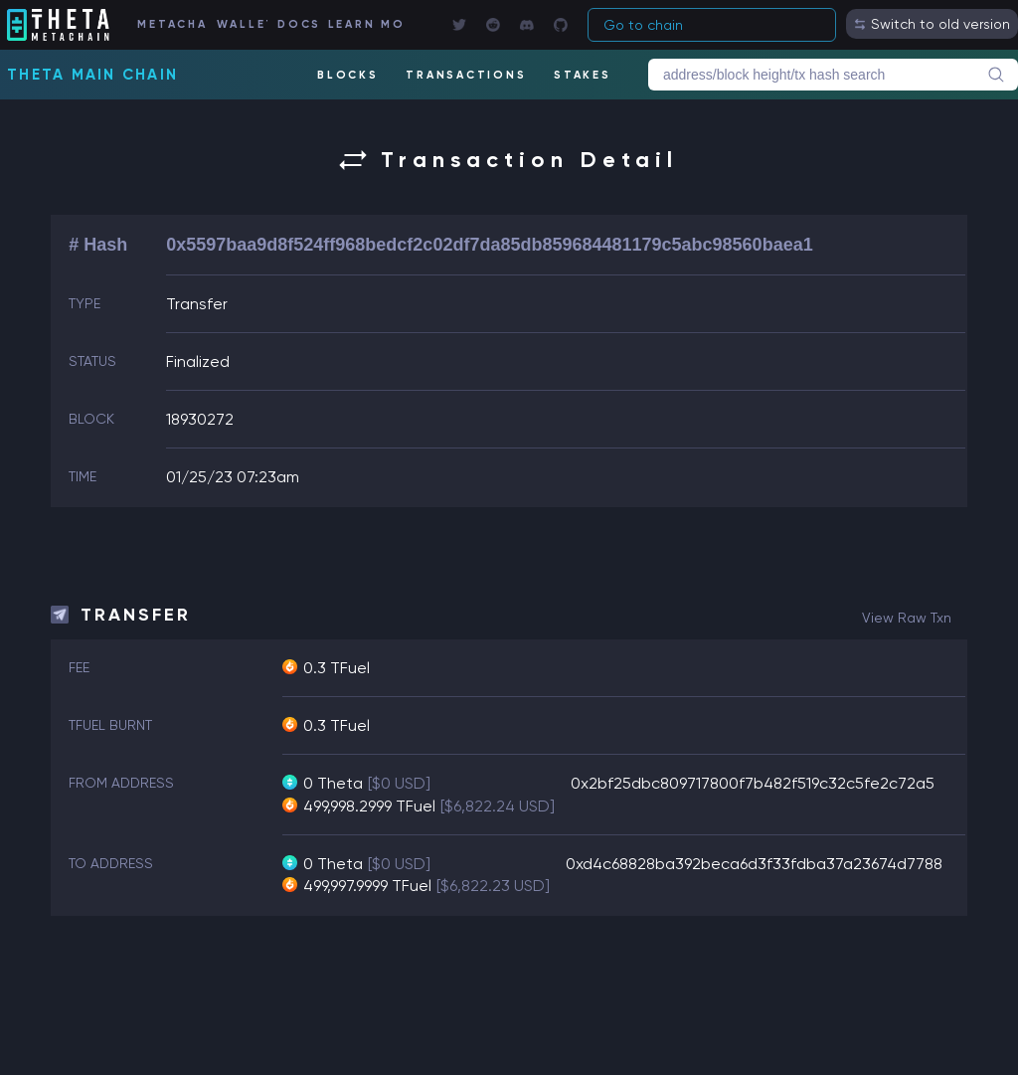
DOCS (297, 24)
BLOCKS (348, 75)
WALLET (242, 24)
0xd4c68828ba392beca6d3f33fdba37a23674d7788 (754, 863)
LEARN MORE (365, 24)
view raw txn (906, 618)
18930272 (200, 419)
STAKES (582, 75)
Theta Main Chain (92, 75)
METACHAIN (171, 24)
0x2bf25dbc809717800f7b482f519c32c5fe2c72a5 (752, 783)
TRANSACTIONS (466, 75)
